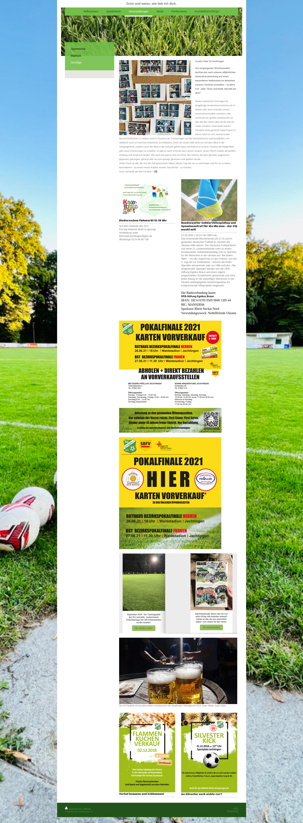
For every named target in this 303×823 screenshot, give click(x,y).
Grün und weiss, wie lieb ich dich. (151, 3)
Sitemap (87, 808)
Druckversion (73, 808)
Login (235, 808)
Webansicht (232, 811)
